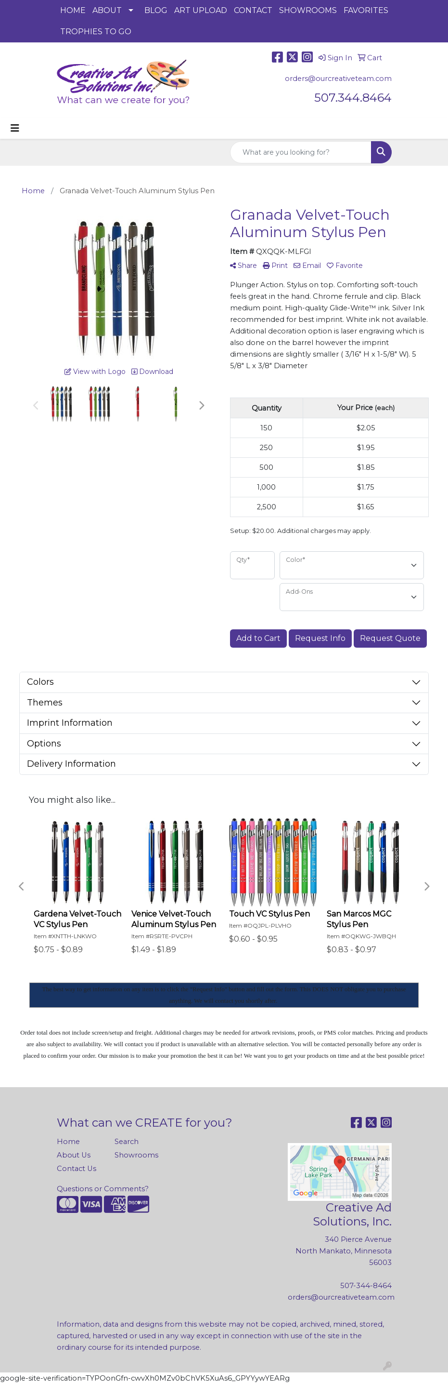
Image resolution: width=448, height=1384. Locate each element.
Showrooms (136, 1155)
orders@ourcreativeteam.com (338, 78)
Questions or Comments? (103, 1188)
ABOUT (107, 10)
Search (127, 1141)
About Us (73, 1155)
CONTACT (253, 10)
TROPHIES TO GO (95, 31)
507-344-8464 (366, 1285)
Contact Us (76, 1168)
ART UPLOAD (200, 10)
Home (68, 1141)
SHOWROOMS (308, 10)
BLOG (155, 10)
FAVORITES (366, 10)
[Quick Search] (300, 152)
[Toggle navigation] (15, 128)
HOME (73, 10)
